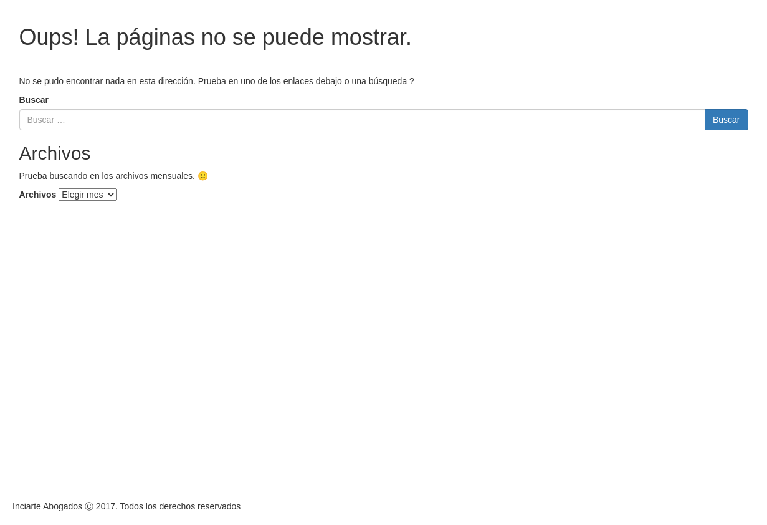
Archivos (38, 195)
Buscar (34, 100)
